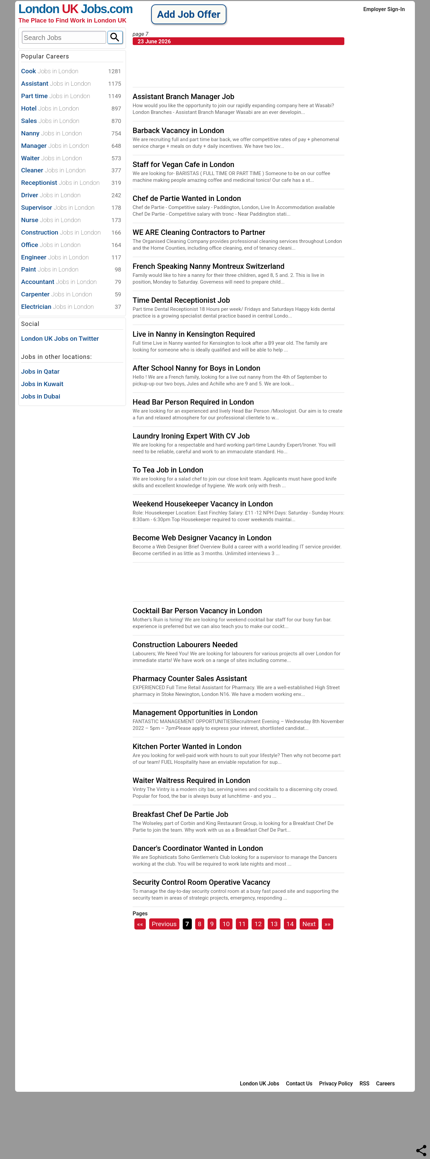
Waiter (71, 158)
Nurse (71, 220)
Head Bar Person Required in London (193, 402)
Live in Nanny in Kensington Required (194, 334)
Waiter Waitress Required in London (191, 780)
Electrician (71, 307)
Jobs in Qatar (40, 371)
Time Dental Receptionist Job (181, 300)
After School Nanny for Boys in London (196, 368)
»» (328, 924)
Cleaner (71, 170)
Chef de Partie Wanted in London (187, 198)
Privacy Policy (336, 1083)
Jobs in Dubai (40, 396)
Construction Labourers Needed (185, 644)
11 (242, 924)
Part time (71, 96)
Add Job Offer (188, 14)
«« (140, 924)
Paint (71, 269)
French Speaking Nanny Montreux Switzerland (209, 266)
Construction (71, 232)
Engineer (71, 257)
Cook (71, 71)
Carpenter (71, 294)
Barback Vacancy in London (178, 130)
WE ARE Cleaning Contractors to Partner (199, 232)
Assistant (71, 83)
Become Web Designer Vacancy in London (202, 538)
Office (71, 245)
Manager (71, 146)
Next (309, 924)
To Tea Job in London (168, 470)
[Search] (115, 37)
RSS (364, 1083)
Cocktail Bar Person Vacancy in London (197, 611)
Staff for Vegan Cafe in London (183, 164)
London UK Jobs (259, 1083)
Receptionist (71, 183)
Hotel (71, 108)
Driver (71, 195)
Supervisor (71, 207)
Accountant (71, 282)
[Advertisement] (68, 508)
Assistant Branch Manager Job (183, 96)
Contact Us (299, 1083)
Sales (71, 121)
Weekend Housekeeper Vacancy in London (203, 504)
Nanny (71, 133)
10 (226, 924)
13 (274, 924)
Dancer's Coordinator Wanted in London (198, 848)
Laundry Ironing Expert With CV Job (191, 436)
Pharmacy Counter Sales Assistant (190, 678)
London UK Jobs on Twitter (60, 338)
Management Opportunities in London (195, 712)
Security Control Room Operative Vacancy (201, 882)
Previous (164, 924)
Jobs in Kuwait (42, 384)
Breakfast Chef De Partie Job (180, 814)
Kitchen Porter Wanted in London (187, 746)
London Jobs (62, 9)
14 (290, 924)
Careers (385, 1083)
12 (258, 924)
